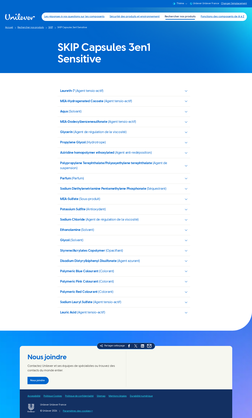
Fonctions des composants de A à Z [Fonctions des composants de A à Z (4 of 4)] (222, 16)
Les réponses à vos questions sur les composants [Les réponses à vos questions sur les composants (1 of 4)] (74, 16)
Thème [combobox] (180, 3)
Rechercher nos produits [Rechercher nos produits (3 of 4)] (180, 16)
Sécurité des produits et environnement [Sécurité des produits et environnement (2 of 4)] (135, 16)
